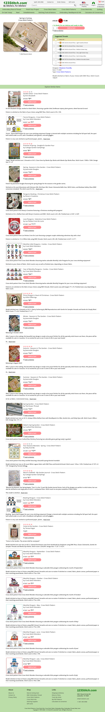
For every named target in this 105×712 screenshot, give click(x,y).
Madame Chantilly (65, 68)
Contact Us (50, 2)
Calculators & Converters (59, 701)
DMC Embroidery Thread (34, 695)
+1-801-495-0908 (82, 702)
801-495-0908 (38, 2)
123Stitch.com (87, 690)
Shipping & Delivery (58, 693)
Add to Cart (71, 28)
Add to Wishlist (58, 31)
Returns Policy (56, 695)
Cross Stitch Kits (32, 699)
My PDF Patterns (57, 699)
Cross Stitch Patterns (64, 72)
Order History (61, 2)
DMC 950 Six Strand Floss (68, 62)
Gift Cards (72, 2)
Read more (46, 139)
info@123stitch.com (83, 699)
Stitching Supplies (32, 701)
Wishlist (100, 7)
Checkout (101, 5)
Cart (101, 2)
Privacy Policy (12, 697)
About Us (11, 693)
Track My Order (56, 697)
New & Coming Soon (33, 693)
